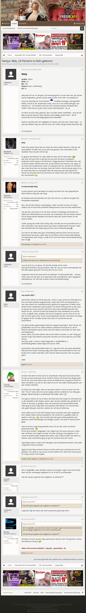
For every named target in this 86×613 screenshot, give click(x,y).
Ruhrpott (15, 398)
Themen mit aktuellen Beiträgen (27, 28)
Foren (14, 24)
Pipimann (7, 196)
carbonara (41, 64)
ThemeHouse (55, 606)
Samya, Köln (22, 64)
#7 (82, 466)
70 (17, 541)
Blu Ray (6, 532)
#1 (82, 69)
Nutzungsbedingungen (54, 593)
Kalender (22, 23)
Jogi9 (23, 364)
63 (17, 160)
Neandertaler (14, 208)
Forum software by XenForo (31, 604)
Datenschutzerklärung (72, 593)
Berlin (16, 164)
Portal (7, 23)
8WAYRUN (55, 610)
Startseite (27, 593)
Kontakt (36, 593)
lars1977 (7, 479)
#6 (82, 372)
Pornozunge (26, 244)
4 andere (42, 459)
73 (17, 488)
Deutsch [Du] (7, 593)
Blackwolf (7, 152)
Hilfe (42, 593)
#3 (82, 183)
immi (6, 304)
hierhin (49, 548)
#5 (82, 291)
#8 (82, 497)
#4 (82, 252)
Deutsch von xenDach (61, 604)
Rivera (24, 553)
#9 (82, 519)
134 (17, 204)
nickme (24, 459)
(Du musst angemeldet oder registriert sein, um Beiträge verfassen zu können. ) (59, 559)
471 (17, 393)
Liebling (33, 459)
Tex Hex (35, 244)
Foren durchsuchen (9, 28)
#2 (82, 139)
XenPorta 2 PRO (33, 610)
